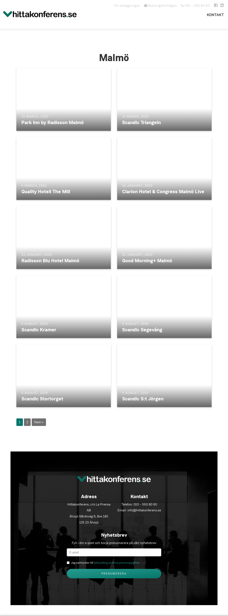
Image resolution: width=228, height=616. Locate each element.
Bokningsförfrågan (160, 6)
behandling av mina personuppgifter (116, 563)
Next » (38, 422)
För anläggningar (127, 6)
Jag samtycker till (105, 563)
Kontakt (215, 15)
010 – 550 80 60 (195, 6)
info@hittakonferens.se (144, 510)
